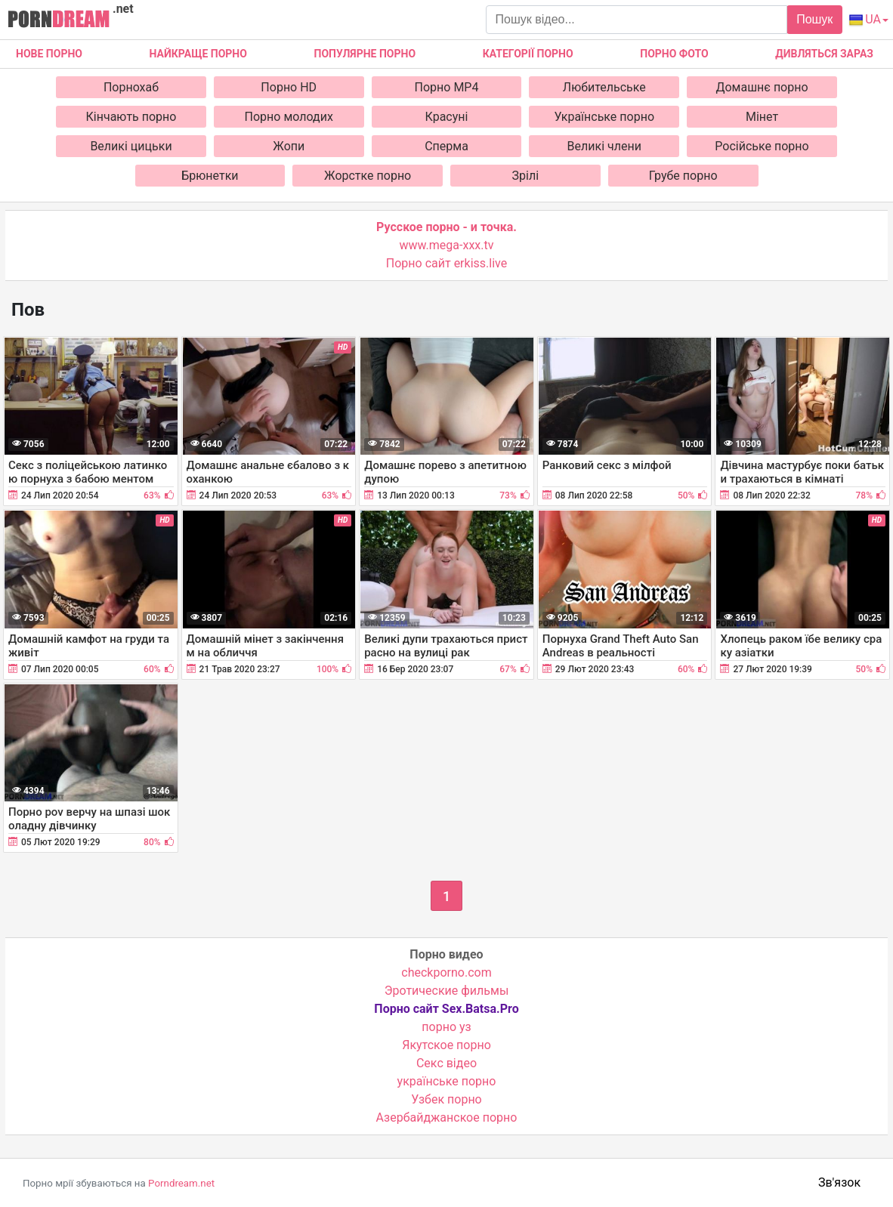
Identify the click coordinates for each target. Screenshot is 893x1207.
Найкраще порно (198, 54)
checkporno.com (446, 972)
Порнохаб (131, 87)
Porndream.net (181, 1183)
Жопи (288, 146)
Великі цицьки (130, 146)
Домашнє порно (761, 87)
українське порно (446, 1081)
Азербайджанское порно (447, 1117)
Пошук (814, 19)
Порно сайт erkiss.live (446, 263)
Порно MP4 (447, 87)
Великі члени (604, 146)
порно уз (446, 1027)
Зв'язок (839, 1182)
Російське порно (761, 146)
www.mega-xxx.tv (447, 245)
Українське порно (604, 117)
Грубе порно (683, 175)
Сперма (446, 146)
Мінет (762, 117)
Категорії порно (528, 54)
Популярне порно (365, 54)
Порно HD (289, 87)
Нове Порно (49, 54)
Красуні (446, 117)
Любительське (604, 87)
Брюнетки (209, 175)
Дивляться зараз (824, 54)
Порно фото (674, 54)
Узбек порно (446, 1099)
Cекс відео (446, 1063)
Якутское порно (446, 1045)
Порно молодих (289, 117)
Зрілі (525, 175)
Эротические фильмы (447, 990)
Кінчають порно (131, 117)
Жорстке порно (367, 175)
